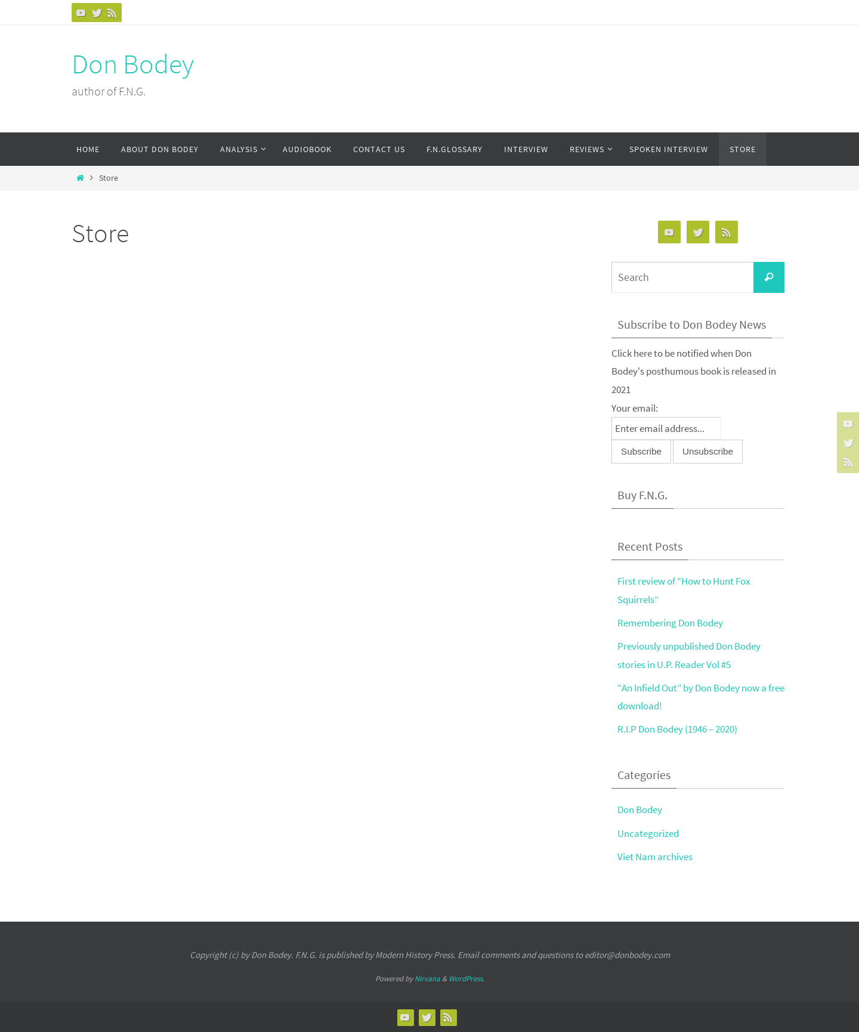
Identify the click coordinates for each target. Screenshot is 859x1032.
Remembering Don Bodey (670, 622)
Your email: (634, 408)
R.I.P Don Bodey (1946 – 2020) (677, 729)
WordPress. (466, 979)
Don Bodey (133, 64)
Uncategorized (648, 833)
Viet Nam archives (655, 856)
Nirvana (427, 979)
